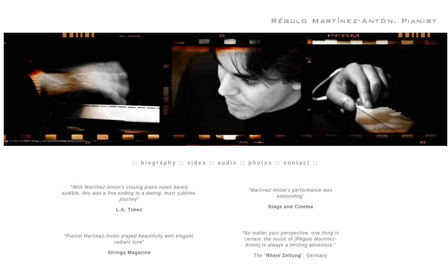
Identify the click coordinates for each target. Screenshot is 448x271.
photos (260, 163)
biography (159, 163)
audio (227, 163)
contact (296, 163)
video (197, 163)
